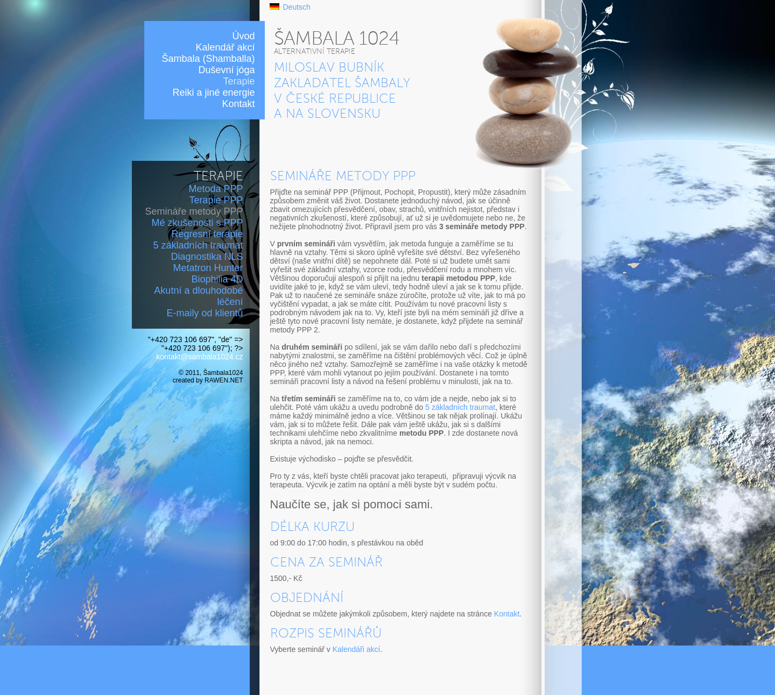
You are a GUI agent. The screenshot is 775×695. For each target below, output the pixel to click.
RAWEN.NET (224, 380)
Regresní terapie (207, 234)
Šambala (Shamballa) (208, 58)
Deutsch (297, 7)
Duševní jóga (226, 70)
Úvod (243, 36)
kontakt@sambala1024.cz (199, 356)
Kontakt (238, 103)
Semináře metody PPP (194, 211)
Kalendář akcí (225, 47)
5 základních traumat (198, 245)
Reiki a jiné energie (213, 92)
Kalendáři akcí (357, 649)
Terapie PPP (216, 200)
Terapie (239, 81)
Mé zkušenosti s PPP (197, 222)
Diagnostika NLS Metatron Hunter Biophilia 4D (207, 268)
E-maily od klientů (204, 313)
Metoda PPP (215, 188)
